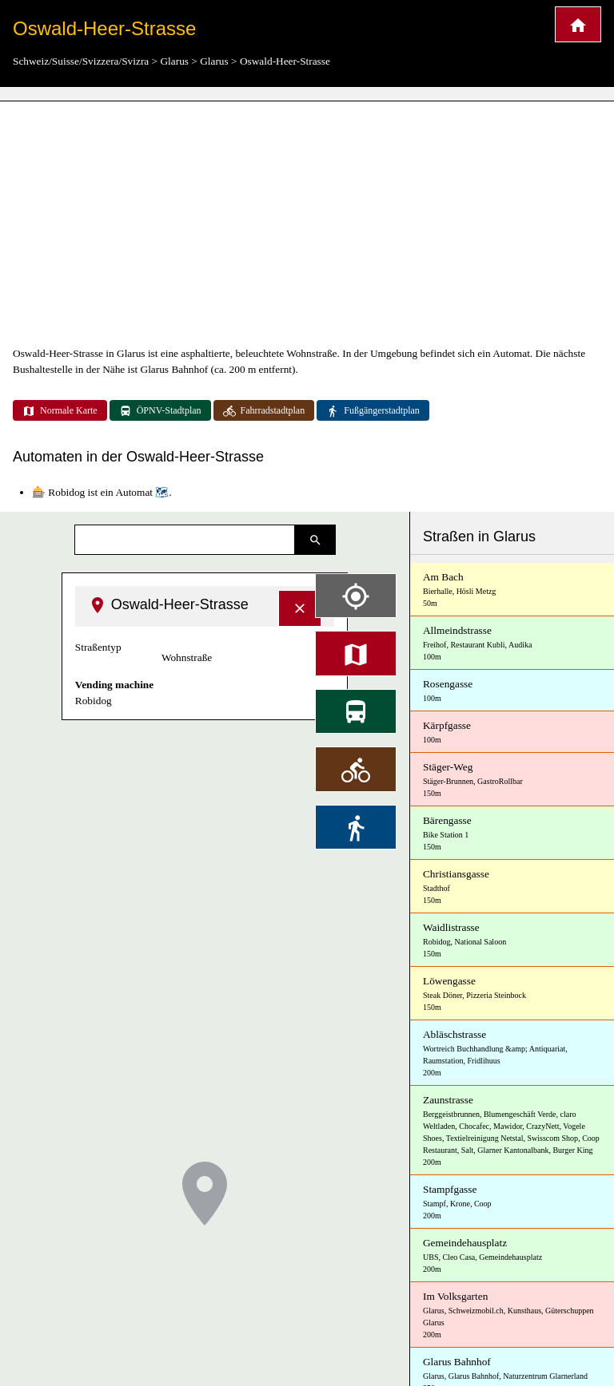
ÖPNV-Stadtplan (160, 411)
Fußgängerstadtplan (373, 411)
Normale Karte (60, 411)
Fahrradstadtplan (264, 411)
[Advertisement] (307, 223)
